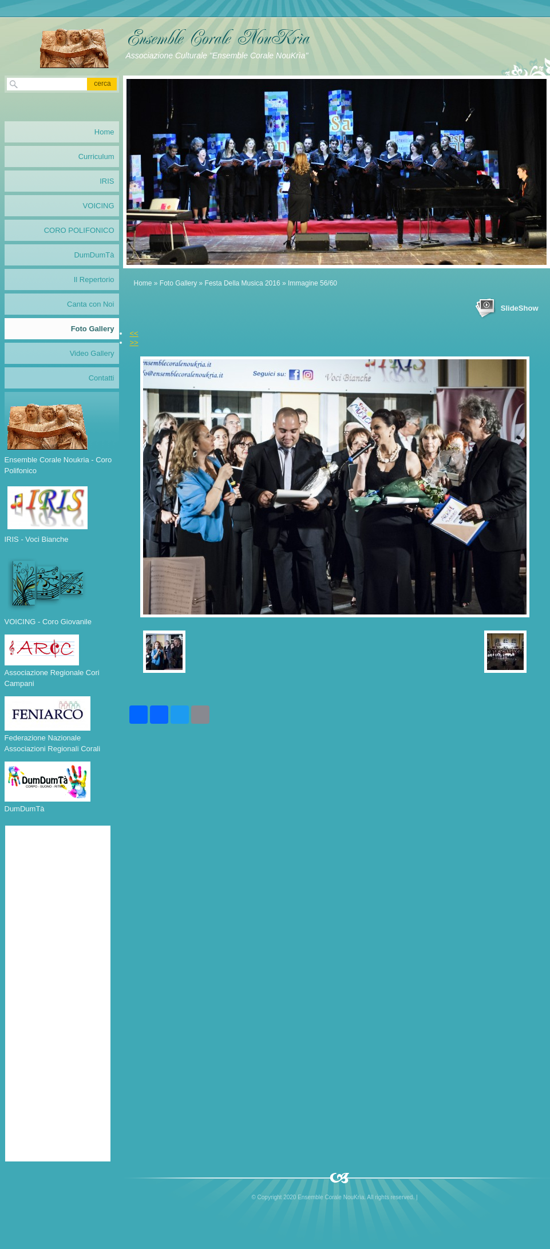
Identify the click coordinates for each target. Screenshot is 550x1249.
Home (143, 283)
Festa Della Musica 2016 (242, 283)
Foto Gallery (178, 283)
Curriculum (96, 156)
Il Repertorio (94, 279)
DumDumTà (94, 255)
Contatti (101, 378)
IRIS (107, 181)
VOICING (98, 205)
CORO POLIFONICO (79, 230)
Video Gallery (92, 353)
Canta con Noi (90, 304)
